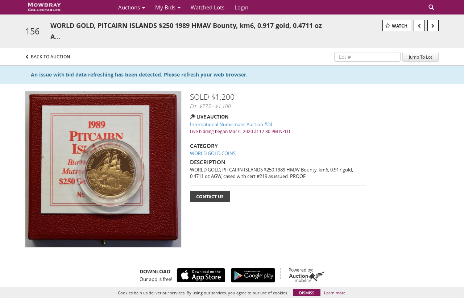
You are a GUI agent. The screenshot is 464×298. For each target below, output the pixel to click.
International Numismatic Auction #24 (231, 124)
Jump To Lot (420, 57)
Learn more (334, 292)
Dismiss (306, 292)
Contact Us (210, 197)
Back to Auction (50, 57)
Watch (399, 26)
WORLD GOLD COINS (213, 153)
